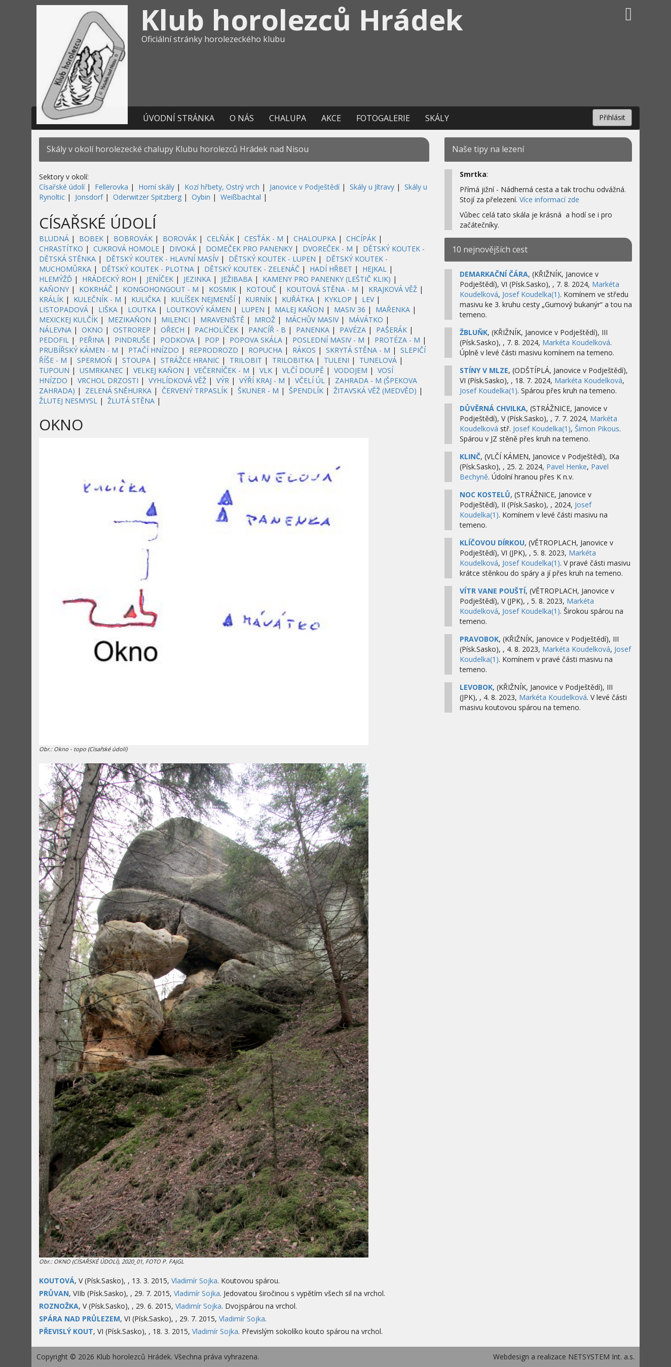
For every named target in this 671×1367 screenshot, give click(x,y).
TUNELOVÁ (378, 360)
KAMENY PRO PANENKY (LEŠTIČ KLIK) (327, 279)
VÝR (222, 380)
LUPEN (253, 309)
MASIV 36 (349, 309)
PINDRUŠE (132, 340)
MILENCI (175, 319)
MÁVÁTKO (366, 319)
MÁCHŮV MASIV (312, 319)
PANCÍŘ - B (267, 330)
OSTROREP (132, 330)
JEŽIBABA (236, 279)
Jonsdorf (89, 197)
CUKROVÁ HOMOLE (126, 248)
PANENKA (312, 330)
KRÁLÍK (51, 299)
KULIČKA (146, 299)
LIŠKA (108, 309)
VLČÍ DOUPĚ (303, 370)
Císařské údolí (62, 187)
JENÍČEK (159, 279)
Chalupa (287, 118)
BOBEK (91, 238)
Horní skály (156, 187)
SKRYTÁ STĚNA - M (358, 350)
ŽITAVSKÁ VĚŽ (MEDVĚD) (375, 390)
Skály (437, 118)
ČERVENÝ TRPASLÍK (195, 390)
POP (212, 340)
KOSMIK (222, 289)
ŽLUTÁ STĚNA (131, 400)
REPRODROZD (213, 350)
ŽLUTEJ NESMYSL (68, 400)
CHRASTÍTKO (61, 248)
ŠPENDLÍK (306, 390)
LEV (368, 299)
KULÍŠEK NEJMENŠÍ (203, 299)
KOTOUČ (261, 289)
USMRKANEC (101, 370)
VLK (265, 370)
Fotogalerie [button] (383, 118)
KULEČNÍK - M (97, 299)
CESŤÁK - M (263, 238)
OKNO (92, 330)
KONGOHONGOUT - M (161, 289)
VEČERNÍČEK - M (221, 370)
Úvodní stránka (178, 118)
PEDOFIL (54, 340)
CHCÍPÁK (361, 238)
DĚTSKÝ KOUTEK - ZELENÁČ (252, 269)
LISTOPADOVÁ (63, 309)
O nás (242, 118)
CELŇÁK (220, 238)
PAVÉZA (353, 330)
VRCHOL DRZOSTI (108, 380)
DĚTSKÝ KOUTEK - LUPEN (272, 259)
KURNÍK (258, 299)
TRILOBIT (246, 360)
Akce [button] (331, 118)
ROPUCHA (265, 350)
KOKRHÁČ (96, 289)
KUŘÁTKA (298, 299)
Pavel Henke (566, 466)
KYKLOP (338, 299)
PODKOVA (177, 340)
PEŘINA (91, 340)
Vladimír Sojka (194, 1280)
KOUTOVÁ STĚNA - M (322, 289)
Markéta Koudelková (576, 342)
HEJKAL (374, 269)
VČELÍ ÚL (310, 380)
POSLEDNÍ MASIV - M (328, 340)
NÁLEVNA (55, 330)
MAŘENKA (393, 309)
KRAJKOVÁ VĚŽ (392, 289)
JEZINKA (197, 279)
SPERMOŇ (94, 360)
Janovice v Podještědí (305, 187)
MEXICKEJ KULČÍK (68, 319)
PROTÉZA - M (397, 340)
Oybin (201, 197)
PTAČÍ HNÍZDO (153, 350)
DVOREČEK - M (328, 248)
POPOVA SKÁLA (256, 340)
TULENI (336, 360)
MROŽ (264, 319)
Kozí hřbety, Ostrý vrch (221, 187)
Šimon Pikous (597, 428)
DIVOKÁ (182, 248)
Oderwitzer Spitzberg (147, 197)
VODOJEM (350, 370)
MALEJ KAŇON (299, 309)
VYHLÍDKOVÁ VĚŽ (177, 380)
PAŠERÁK (391, 330)
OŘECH (172, 330)
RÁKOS (304, 350)
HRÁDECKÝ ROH (109, 279)
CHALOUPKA (314, 238)
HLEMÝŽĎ (55, 279)
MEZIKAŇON (129, 319)
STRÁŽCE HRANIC (190, 360)
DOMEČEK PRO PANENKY (249, 248)
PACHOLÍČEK (216, 330)
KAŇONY (54, 289)
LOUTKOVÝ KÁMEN (198, 309)
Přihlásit (612, 117)
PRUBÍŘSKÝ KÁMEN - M (78, 350)
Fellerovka (111, 187)
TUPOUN (54, 370)
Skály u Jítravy (372, 187)
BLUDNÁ (54, 238)
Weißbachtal (240, 197)
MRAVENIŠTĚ (222, 319)
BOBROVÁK (133, 238)
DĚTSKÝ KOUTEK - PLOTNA (147, 269)
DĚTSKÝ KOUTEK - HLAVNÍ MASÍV (162, 259)
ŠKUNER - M (258, 390)
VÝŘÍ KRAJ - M (262, 380)
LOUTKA (142, 309)
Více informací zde (549, 199)
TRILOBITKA (293, 360)
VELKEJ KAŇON (158, 370)
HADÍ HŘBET (331, 269)
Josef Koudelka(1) (531, 294)
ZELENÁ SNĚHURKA (118, 390)
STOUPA (136, 360)
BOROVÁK (180, 238)
